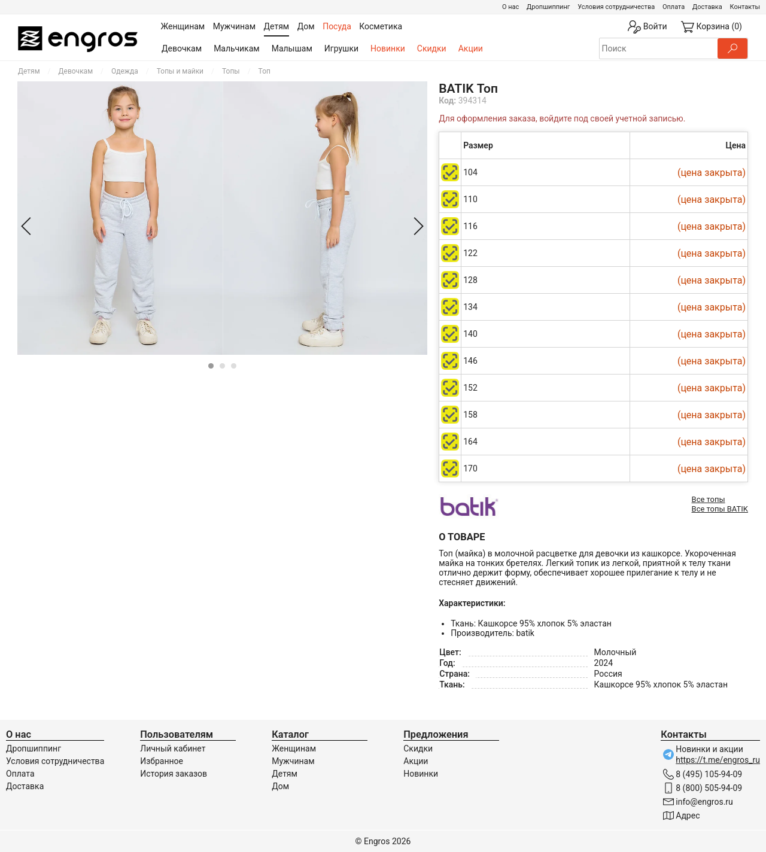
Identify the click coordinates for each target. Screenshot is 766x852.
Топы (231, 71)
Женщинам (294, 748)
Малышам (292, 48)
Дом (280, 786)
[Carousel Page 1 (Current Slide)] (211, 366)
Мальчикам (237, 48)
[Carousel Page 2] (222, 366)
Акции (470, 48)
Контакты (744, 7)
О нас (510, 7)
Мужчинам (293, 761)
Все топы (708, 499)
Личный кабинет (172, 748)
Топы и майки (180, 71)
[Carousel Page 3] (233, 366)
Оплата (673, 7)
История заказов (173, 773)
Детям (29, 71)
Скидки (431, 48)
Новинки (387, 48)
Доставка (707, 7)
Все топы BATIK (720, 508)
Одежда (124, 71)
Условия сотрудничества (616, 7)
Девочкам (182, 48)
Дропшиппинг (548, 7)
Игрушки (341, 48)
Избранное (161, 761)
